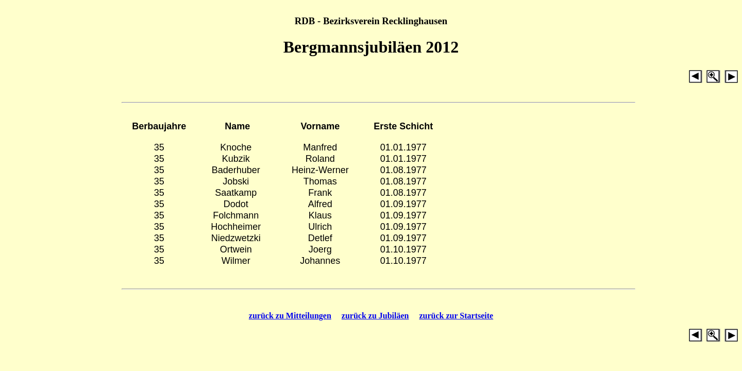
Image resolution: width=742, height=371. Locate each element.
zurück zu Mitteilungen (290, 315)
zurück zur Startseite (456, 315)
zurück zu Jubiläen (375, 315)
